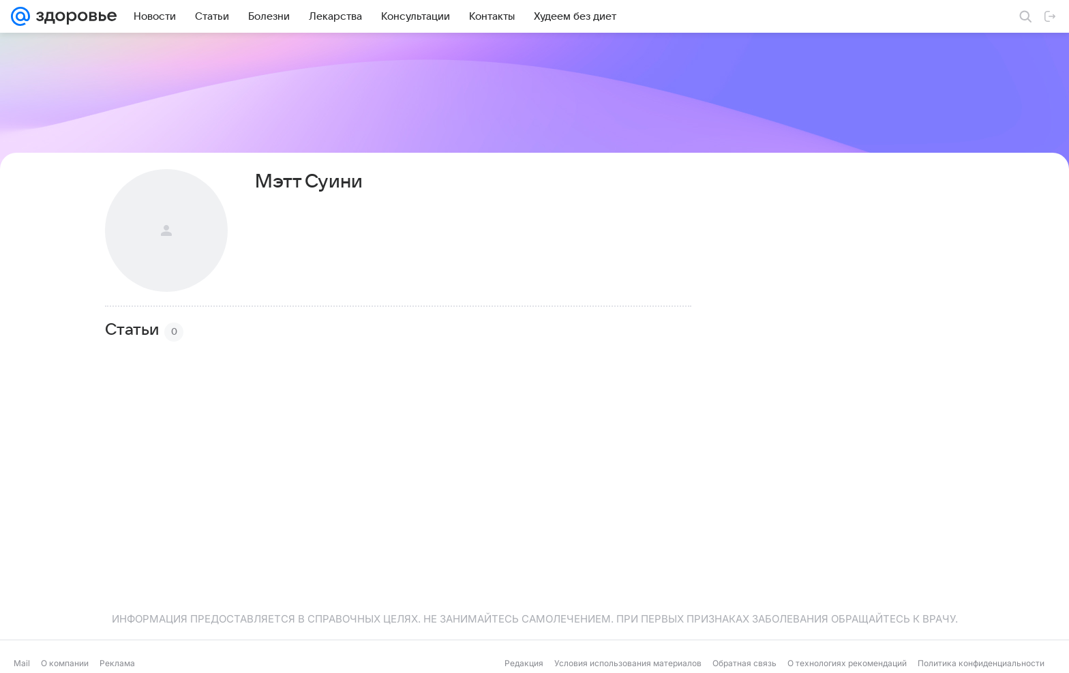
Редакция (524, 663)
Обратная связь (744, 663)
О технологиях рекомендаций (847, 663)
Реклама (117, 663)
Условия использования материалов (628, 663)
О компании (65, 663)
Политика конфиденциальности (981, 663)
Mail (22, 663)
